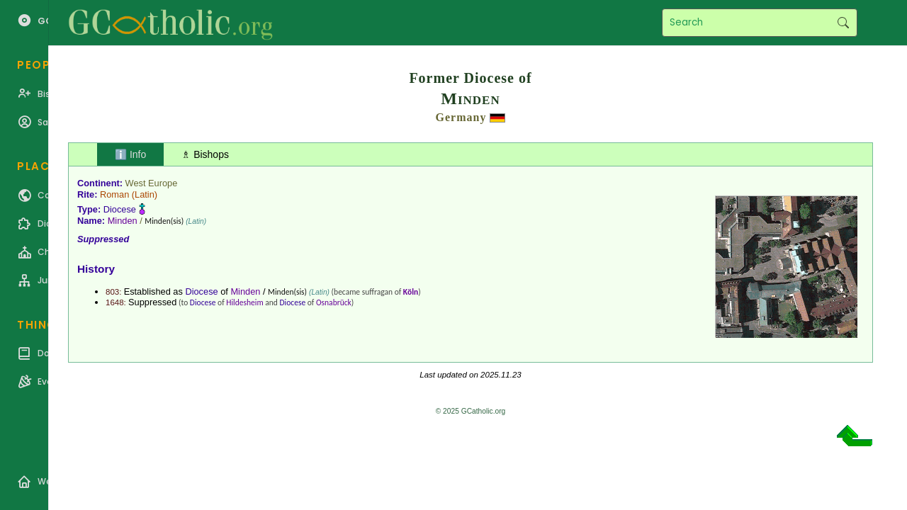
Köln (410, 292)
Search (842, 23)
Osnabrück (333, 302)
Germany (461, 117)
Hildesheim (244, 302)
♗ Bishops (205, 154)
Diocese (119, 209)
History (96, 269)
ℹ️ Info (130, 154)
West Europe (151, 183)
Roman (114, 194)
